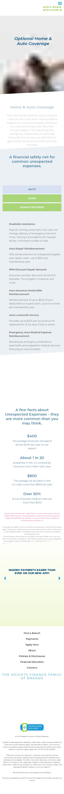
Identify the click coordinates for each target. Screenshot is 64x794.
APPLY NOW (51, 7)
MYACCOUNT (51, 10)
